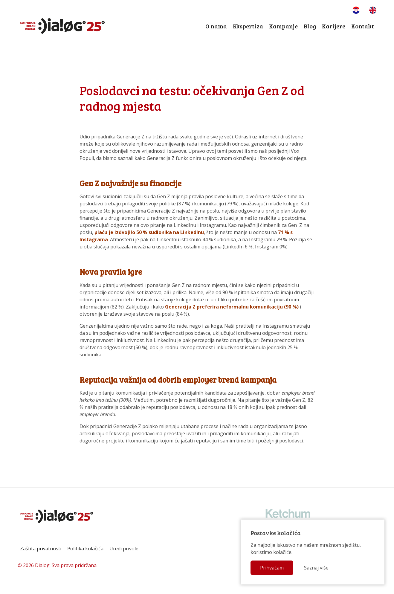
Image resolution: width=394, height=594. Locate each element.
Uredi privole (123, 548)
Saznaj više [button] (316, 567)
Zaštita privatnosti (40, 548)
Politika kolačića (85, 548)
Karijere (333, 26)
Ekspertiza (248, 26)
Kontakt (362, 26)
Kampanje (283, 26)
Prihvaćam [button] (272, 567)
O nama (216, 26)
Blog (310, 26)
